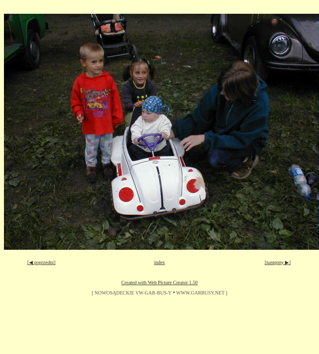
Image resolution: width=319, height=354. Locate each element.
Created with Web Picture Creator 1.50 (159, 282)
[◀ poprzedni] (41, 262)
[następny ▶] (278, 262)
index (159, 262)
